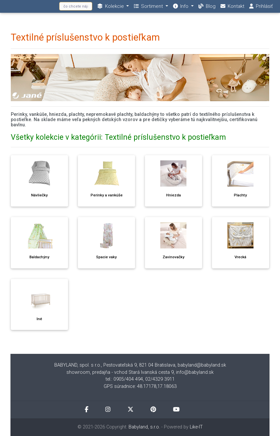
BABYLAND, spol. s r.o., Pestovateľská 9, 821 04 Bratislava (114, 365)
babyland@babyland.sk (202, 365)
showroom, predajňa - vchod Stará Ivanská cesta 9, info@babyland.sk (140, 372)
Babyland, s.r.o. (144, 427)
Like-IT (196, 427)
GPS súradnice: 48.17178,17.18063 (140, 386)
